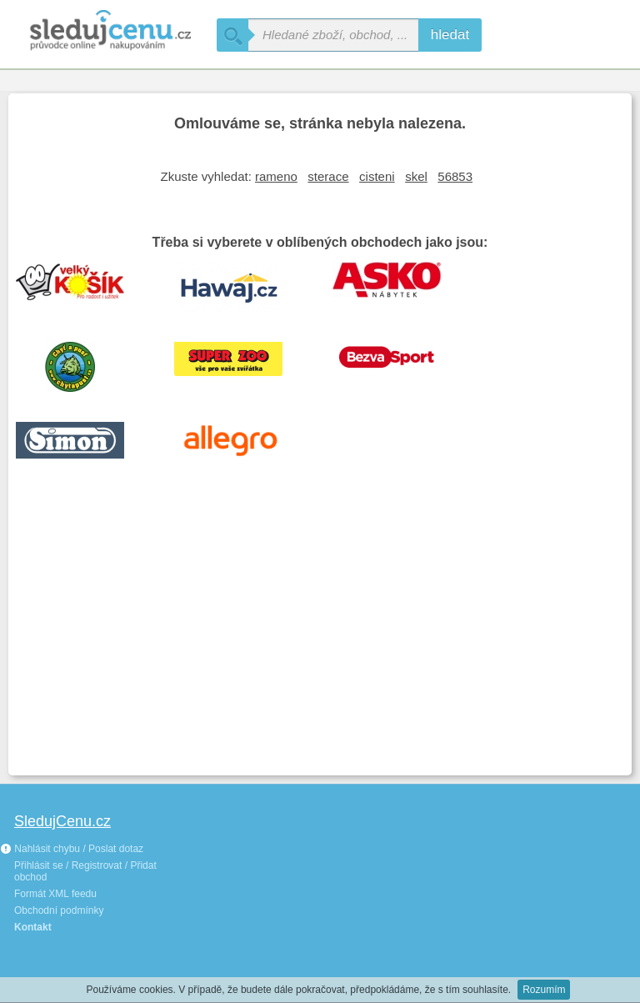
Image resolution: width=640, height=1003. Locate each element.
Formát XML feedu (55, 894)
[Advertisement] (320, 642)
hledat (450, 35)
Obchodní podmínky (58, 910)
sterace (328, 176)
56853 (455, 176)
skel (416, 176)
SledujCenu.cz (62, 821)
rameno (276, 176)
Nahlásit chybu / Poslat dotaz (71, 849)
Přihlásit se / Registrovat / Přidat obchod (85, 871)
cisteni (377, 176)
